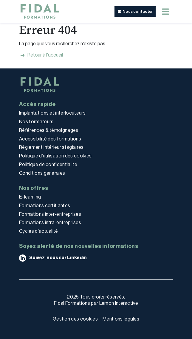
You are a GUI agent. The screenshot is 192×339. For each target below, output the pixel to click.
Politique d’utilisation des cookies (55, 156)
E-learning (30, 197)
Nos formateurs (36, 121)
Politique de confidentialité (48, 164)
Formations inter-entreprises (50, 214)
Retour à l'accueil (41, 55)
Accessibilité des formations (50, 139)
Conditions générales (42, 173)
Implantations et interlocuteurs (52, 113)
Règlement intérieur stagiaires (51, 147)
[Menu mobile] (165, 11)
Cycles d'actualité (38, 231)
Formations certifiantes (44, 205)
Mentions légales (121, 319)
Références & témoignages (48, 130)
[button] (135, 11)
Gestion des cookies (75, 319)
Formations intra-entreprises (50, 222)
